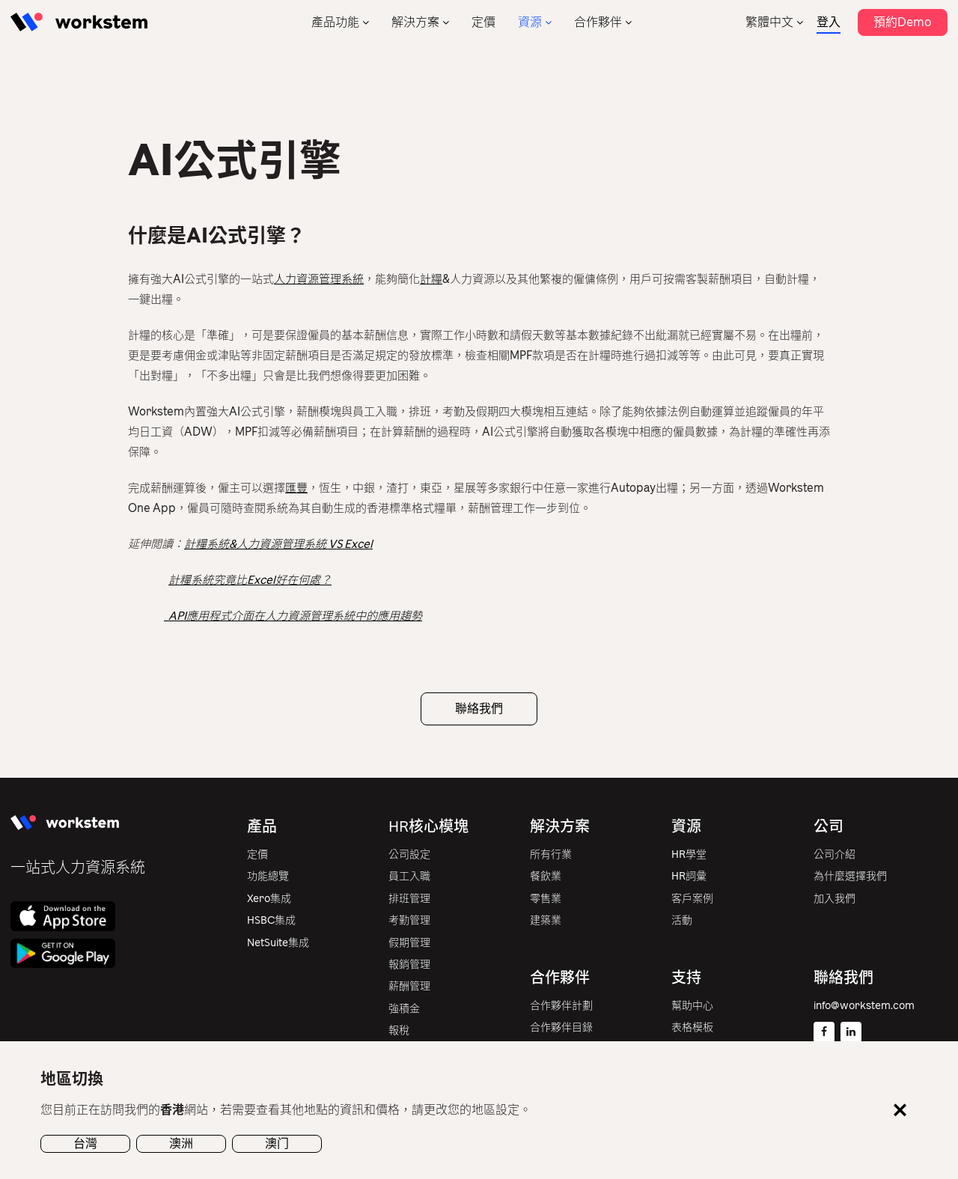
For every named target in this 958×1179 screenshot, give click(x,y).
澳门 (277, 1143)
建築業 (545, 920)
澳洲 (181, 1143)
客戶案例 (692, 899)
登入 (828, 22)
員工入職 (409, 876)
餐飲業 (545, 876)
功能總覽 (268, 876)
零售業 (545, 899)
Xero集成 (269, 899)
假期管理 (409, 943)
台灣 (85, 1143)
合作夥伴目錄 (561, 1027)
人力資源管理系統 (319, 279)
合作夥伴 (598, 22)
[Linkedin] (850, 1032)
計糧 (431, 279)
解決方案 (415, 22)
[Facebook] (824, 1032)
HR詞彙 (689, 876)
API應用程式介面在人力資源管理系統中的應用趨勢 (293, 616)
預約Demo (902, 22)
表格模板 (692, 1027)
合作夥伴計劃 (561, 1006)
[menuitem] (774, 22)
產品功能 (335, 22)
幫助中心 (692, 1006)
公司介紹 (834, 854)
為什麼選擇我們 (850, 876)
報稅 (398, 1030)
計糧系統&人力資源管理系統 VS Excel (278, 544)
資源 (530, 22)
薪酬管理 (409, 986)
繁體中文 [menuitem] (769, 22)
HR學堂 (689, 854)
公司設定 (409, 854)
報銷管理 (409, 964)
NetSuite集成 (278, 943)
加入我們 (834, 899)
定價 (483, 22)
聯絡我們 (479, 708)
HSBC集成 (271, 920)
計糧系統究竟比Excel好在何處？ (250, 580)
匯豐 (296, 488)
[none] (774, 22)
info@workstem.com (864, 1006)
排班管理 (409, 899)
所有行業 (551, 854)
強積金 (404, 1009)
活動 (681, 920)
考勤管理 (409, 920)
